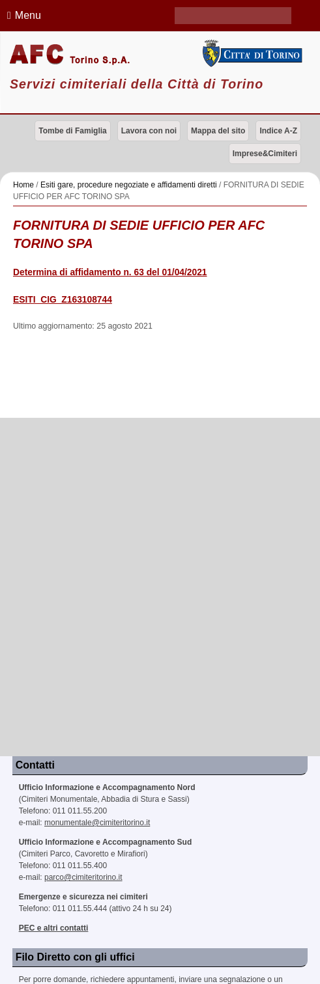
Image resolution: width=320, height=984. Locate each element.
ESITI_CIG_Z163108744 (62, 300)
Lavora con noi (149, 130)
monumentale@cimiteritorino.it (97, 822)
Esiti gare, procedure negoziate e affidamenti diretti (128, 184)
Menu (22, 15)
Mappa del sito (218, 130)
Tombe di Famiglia (72, 130)
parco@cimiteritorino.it (83, 877)
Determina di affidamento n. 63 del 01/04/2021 (110, 272)
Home (23, 184)
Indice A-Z (278, 130)
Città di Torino (251, 53)
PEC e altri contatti (54, 928)
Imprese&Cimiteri (265, 153)
